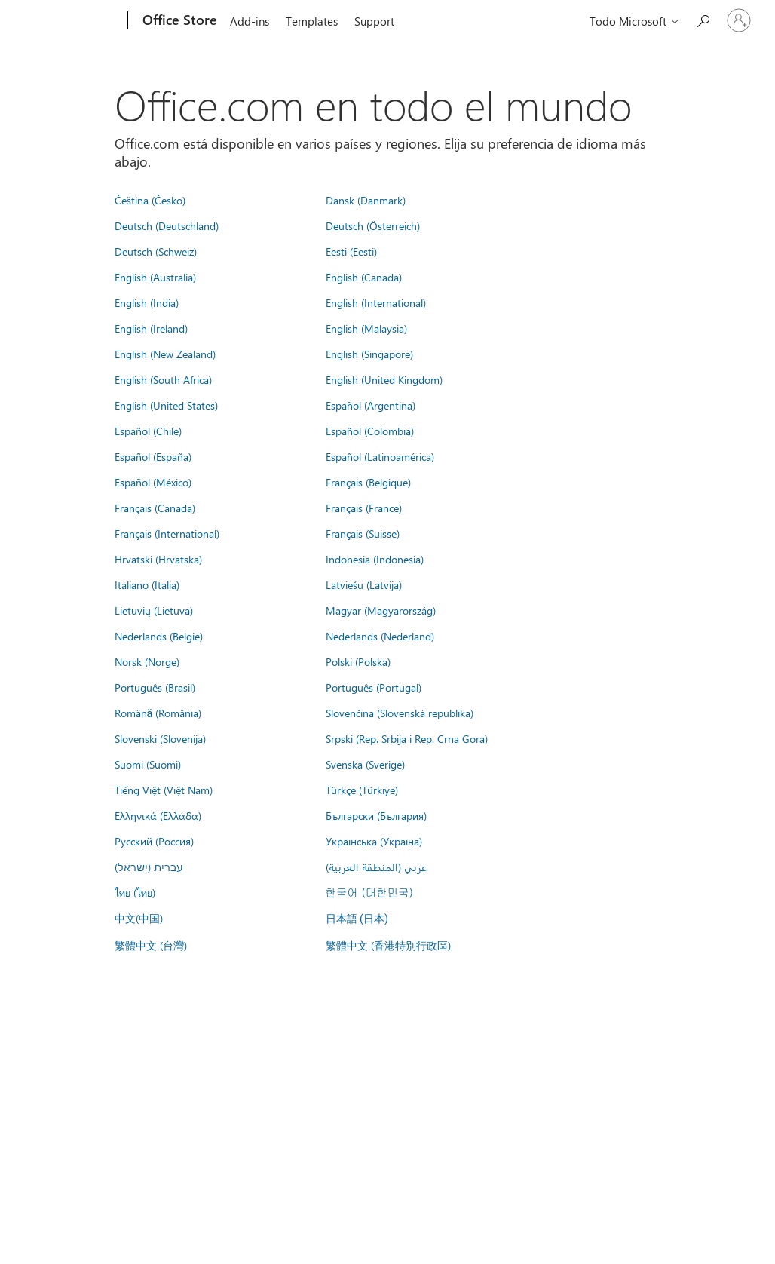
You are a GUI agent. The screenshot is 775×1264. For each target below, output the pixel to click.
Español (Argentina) (370, 405)
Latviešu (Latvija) (364, 584)
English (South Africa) (163, 379)
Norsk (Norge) (147, 661)
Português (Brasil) (155, 687)
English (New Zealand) (165, 353)
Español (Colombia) (370, 430)
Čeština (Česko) (150, 199)
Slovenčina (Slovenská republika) (399, 712)
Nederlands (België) (159, 635)
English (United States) (166, 405)
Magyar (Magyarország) (381, 610)
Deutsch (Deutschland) (167, 225)
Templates (312, 21)
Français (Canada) (155, 507)
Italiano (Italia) (147, 584)
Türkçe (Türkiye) (362, 789)
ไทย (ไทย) (135, 892)
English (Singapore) (369, 353)
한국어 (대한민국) (369, 892)
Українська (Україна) (374, 840)
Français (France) (364, 507)
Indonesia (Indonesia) (375, 558)
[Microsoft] (69, 21)
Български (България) (376, 815)
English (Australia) (155, 276)
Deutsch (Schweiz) (156, 251)
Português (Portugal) (373, 687)
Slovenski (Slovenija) (160, 738)
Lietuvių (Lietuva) (154, 610)
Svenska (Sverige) (365, 764)
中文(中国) (139, 917)
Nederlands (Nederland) (380, 635)
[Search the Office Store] (702, 19)
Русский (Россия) (154, 840)
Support (374, 21)
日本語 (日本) (357, 919)
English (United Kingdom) (384, 379)
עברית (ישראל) (148, 866)
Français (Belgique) (368, 481)
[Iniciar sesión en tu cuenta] (739, 20)
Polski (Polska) (358, 661)
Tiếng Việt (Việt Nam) (164, 789)
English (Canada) (364, 276)
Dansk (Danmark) (366, 199)
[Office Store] (178, 21)
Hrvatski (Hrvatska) (158, 558)
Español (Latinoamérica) (380, 456)
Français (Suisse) (363, 533)
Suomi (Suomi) (148, 764)
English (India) (147, 302)
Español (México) (153, 481)
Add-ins (249, 21)
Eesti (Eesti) (351, 251)
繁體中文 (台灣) (151, 945)
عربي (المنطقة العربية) (376, 866)
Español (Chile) (148, 430)
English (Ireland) (151, 328)
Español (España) (153, 456)
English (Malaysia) (366, 328)
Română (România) (158, 712)
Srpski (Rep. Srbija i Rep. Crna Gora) (407, 738)
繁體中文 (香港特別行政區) (388, 945)
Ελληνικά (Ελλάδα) (158, 815)
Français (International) (167, 533)
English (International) (376, 302)
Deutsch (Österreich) (373, 225)
